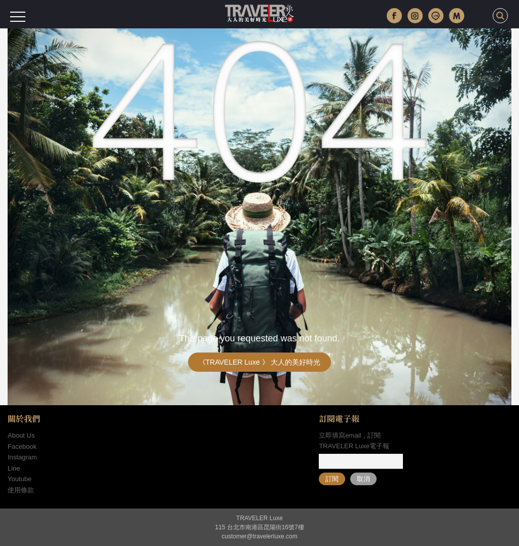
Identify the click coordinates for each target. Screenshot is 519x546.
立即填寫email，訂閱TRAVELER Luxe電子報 (354, 441)
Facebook (22, 446)
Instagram (22, 457)
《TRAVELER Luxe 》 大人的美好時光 (260, 362)
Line (14, 468)
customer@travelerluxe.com (259, 536)
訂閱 (332, 479)
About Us (21, 435)
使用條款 (21, 490)
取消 (363, 479)
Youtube (19, 479)
